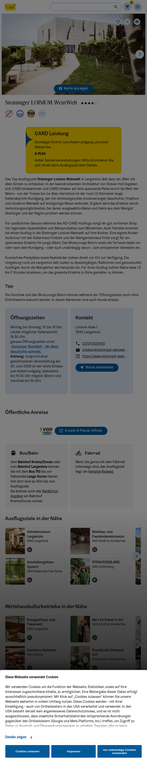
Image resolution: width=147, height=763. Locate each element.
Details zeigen (15, 737)
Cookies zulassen (27, 751)
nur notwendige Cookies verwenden (119, 751)
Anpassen (73, 751)
